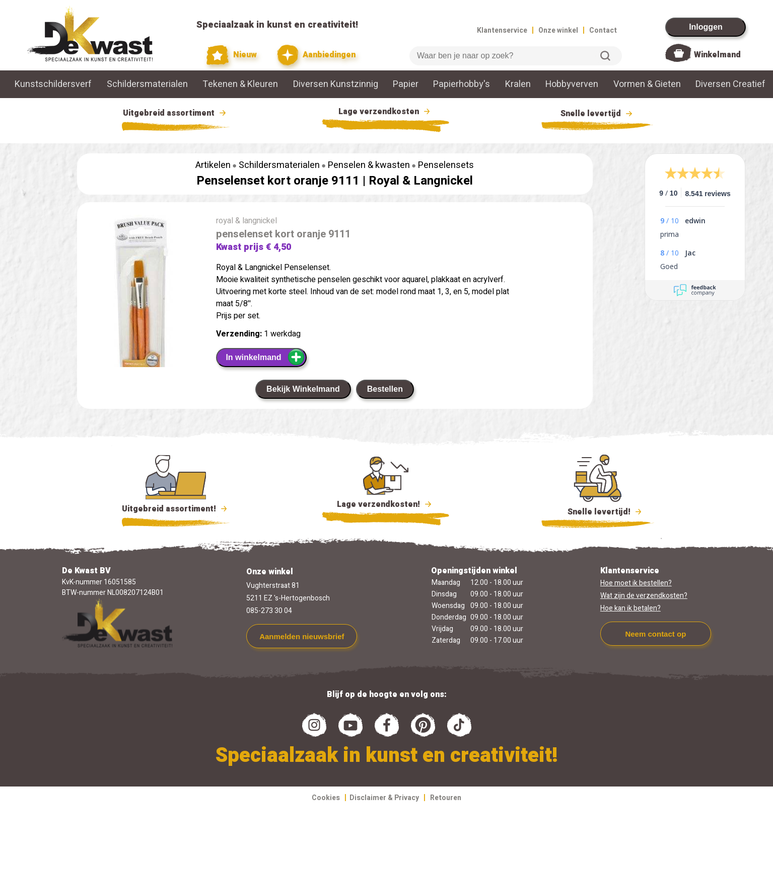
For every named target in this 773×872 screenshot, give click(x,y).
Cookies (326, 798)
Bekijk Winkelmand (303, 389)
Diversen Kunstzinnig (335, 84)
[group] (141, 313)
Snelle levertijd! (598, 511)
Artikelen (213, 165)
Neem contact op (655, 634)
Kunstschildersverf (53, 84)
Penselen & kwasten (369, 165)
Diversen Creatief (730, 84)
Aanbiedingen (316, 55)
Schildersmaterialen (147, 84)
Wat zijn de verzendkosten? (643, 595)
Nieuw (231, 55)
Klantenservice (502, 30)
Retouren (445, 798)
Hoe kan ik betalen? (630, 608)
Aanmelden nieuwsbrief (301, 636)
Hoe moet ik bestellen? (636, 583)
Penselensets (446, 165)
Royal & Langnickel (421, 181)
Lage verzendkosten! (386, 506)
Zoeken (605, 56)
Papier (405, 84)
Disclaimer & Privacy (384, 798)
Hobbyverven (571, 84)
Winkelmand (717, 55)
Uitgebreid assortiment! (176, 509)
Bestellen (385, 389)
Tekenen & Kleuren (240, 84)
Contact (603, 30)
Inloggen (706, 27)
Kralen (518, 84)
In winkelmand (265, 357)
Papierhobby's (461, 84)
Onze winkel (558, 30)
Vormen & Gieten (647, 84)
